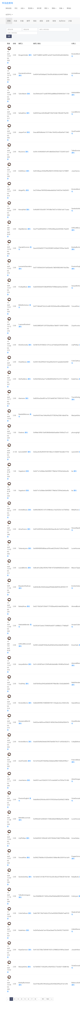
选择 (9, 36)
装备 (61, 8)
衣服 (22, 21)
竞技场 (31, 8)
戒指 (41, 21)
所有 (9, 21)
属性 (30, 55)
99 (43, 999)
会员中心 (9, 14)
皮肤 (47, 21)
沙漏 (70, 21)
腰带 (28, 21)
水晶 (23, 8)
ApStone (62, 21)
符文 (16, 8)
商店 (46, 8)
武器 (15, 21)
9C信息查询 (7, 3)
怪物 (54, 8)
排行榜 (39, 8)
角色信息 (8, 8)
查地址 (69, 8)
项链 (34, 21)
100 (47, 999)
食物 (54, 21)
